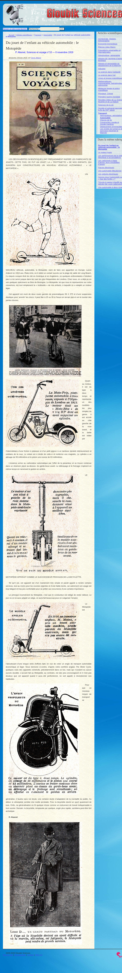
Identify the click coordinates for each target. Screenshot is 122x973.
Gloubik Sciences (101, 11)
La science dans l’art (107, 75)
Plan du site (8, 955)
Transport (38, 35)
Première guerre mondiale (109, 97)
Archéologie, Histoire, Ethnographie (107, 40)
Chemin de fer (106, 120)
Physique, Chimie (105, 93)
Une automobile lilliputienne (109, 171)
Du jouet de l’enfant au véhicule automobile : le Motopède (109, 147)
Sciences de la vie (105, 105)
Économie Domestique (107, 44)
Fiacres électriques (106, 167)
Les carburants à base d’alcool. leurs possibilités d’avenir (109, 162)
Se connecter (20, 955)
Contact (30, 955)
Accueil (11, 35)
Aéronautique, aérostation (111, 115)
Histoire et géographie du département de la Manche (109, 64)
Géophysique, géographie (109, 55)
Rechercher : (34, 29)
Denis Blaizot (36, 58)
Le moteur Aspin (105, 152)
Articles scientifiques (24, 35)
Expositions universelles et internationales (109, 51)
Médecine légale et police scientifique (109, 89)
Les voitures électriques (108, 174)
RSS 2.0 (38, 955)
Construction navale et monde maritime (109, 123)
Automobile (47, 35)
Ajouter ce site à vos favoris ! (15, 29)
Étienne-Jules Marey (107, 47)
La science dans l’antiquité (109, 72)
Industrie (101, 69)
